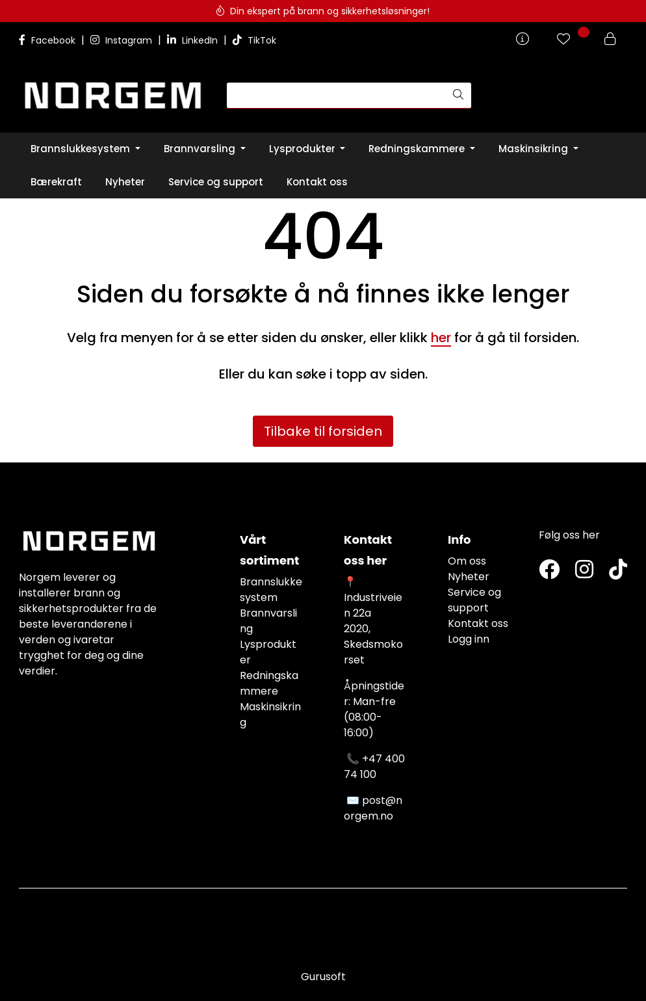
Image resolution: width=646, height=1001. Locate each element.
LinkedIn (193, 40)
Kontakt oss (478, 623)
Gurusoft (323, 976)
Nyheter (468, 576)
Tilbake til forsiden (323, 431)
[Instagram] (584, 570)
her (441, 337)
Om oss (467, 561)
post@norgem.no (373, 808)
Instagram (122, 40)
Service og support (474, 600)
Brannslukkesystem (271, 589)
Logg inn (468, 639)
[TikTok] (618, 570)
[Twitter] (549, 570)
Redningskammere (269, 683)
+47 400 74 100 (374, 766)
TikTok (254, 40)
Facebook (48, 40)
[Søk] (336, 96)
